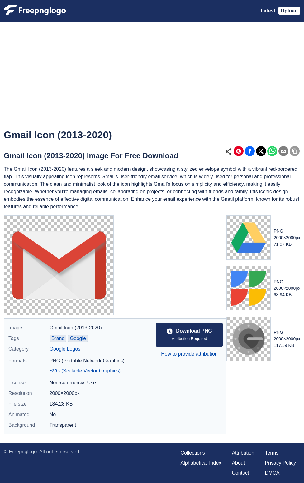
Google (78, 338)
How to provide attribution (189, 354)
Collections (193, 453)
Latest (268, 10)
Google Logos (65, 349)
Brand (58, 338)
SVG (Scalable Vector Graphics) (85, 370)
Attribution (243, 453)
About (238, 463)
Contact (240, 473)
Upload (289, 10)
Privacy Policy (280, 463)
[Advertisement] (152, 80)
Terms (271, 453)
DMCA (272, 473)
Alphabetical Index (201, 463)
